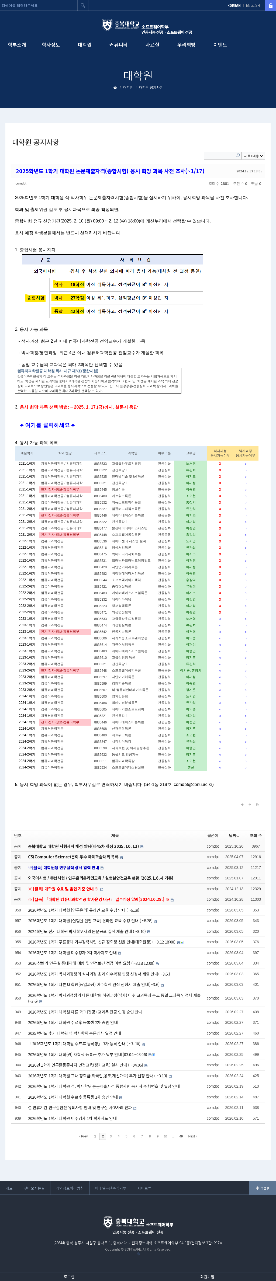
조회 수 (256, 835)
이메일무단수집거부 (110, 1188)
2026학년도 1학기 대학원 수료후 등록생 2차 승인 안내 (73, 1022)
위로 (262, 1188)
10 (165, 1136)
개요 (9, 1188)
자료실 (152, 44)
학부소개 (17, 44)
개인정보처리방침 (70, 1188)
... (173, 1136)
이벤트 (220, 44)
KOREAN (234, 5)
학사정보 (51, 44)
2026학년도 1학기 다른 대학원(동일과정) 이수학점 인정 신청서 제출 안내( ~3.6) (94, 984)
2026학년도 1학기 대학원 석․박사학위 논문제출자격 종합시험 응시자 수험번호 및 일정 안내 (104, 1086)
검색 (83, 5)
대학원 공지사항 (151, 87)
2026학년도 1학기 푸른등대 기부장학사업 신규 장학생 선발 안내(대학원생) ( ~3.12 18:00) (102, 942)
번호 (17, 835)
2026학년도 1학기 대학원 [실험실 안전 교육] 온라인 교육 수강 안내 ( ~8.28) (90, 920)
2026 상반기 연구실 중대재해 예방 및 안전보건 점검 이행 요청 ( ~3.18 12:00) (91, 963)
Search (238, 155)
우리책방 (186, 44)
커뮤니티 (118, 44)
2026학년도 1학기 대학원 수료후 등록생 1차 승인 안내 (73, 1097)
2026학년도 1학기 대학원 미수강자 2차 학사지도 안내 (73, 952)
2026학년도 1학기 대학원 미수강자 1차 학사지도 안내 (72, 1118)
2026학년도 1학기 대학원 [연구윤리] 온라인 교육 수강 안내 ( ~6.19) (83, 910)
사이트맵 (144, 1188)
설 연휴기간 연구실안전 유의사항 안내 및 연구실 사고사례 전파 (80, 1107)
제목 (115, 835)
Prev (83, 1136)
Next (192, 1136)
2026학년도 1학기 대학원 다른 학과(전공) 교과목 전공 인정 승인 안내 (85, 1012)
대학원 (85, 44)
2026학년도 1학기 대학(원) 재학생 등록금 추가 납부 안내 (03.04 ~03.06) (88, 1054)
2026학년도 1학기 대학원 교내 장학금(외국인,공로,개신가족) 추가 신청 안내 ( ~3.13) (98, 1075)
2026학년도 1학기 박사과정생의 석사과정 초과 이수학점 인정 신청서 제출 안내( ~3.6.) (99, 974)
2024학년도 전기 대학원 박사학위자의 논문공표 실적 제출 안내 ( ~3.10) (87, 931)
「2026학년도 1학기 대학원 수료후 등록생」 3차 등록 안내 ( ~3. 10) (85, 1043)
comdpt (20, 183)
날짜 (234, 835)
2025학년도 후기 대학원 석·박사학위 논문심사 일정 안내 (74, 1033)
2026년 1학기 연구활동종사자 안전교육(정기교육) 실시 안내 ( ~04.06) (86, 1065)
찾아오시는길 (34, 1188)
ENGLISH (253, 5)
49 (181, 1136)
